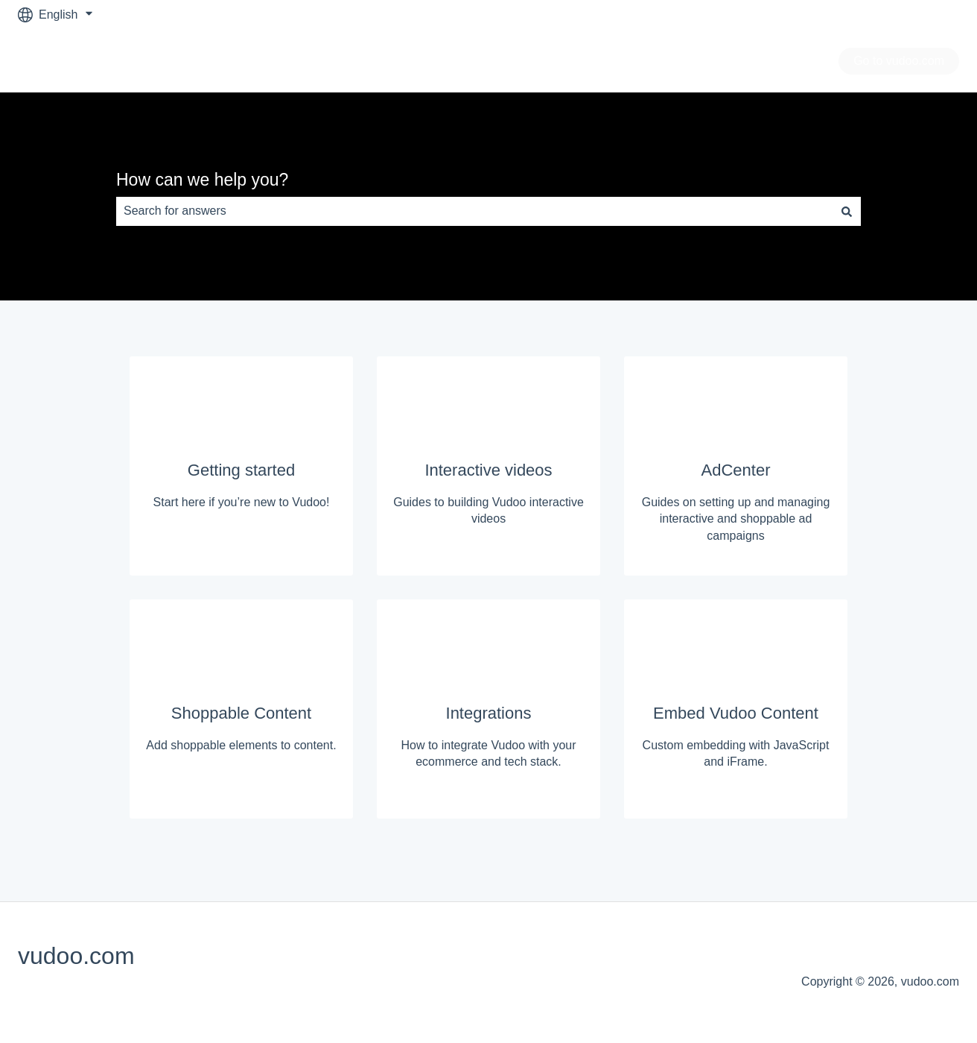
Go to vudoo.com (898, 60)
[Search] (847, 211)
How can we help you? (202, 179)
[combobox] (474, 211)
